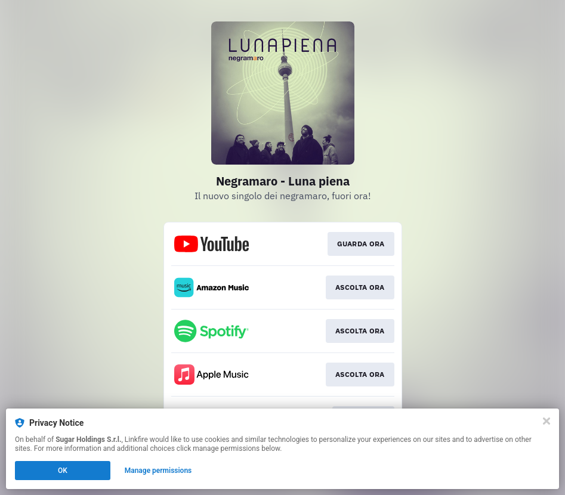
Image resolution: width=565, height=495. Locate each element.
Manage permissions (158, 470)
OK (62, 470)
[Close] (546, 421)
